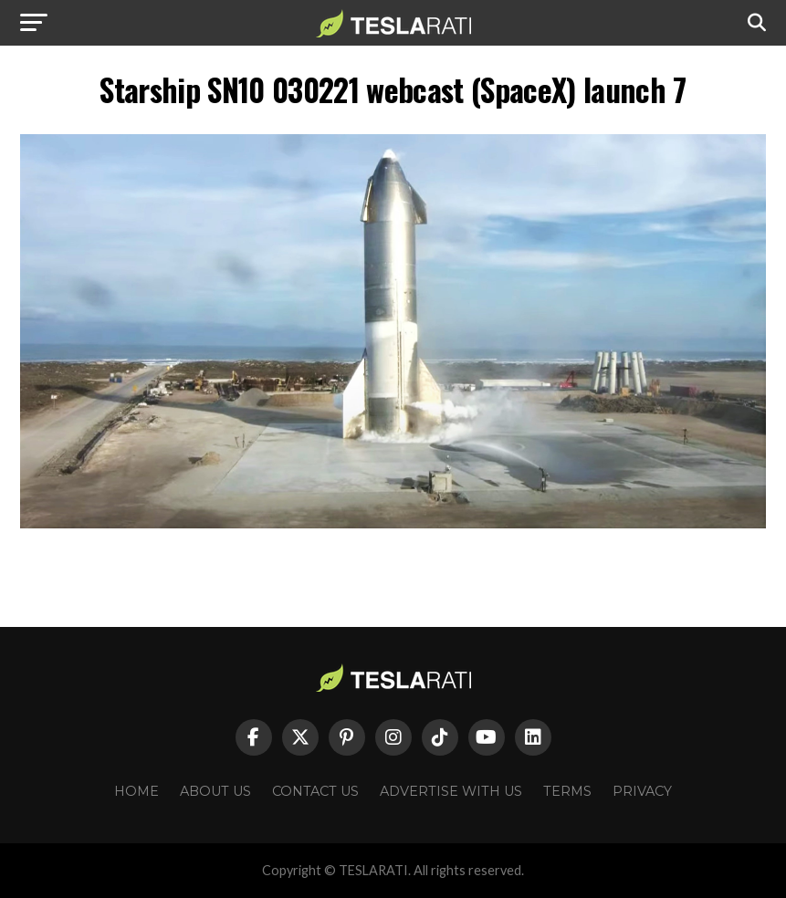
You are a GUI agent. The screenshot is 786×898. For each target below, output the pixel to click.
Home (136, 791)
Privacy (642, 791)
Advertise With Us (451, 791)
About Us (215, 791)
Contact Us (315, 791)
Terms (567, 791)
